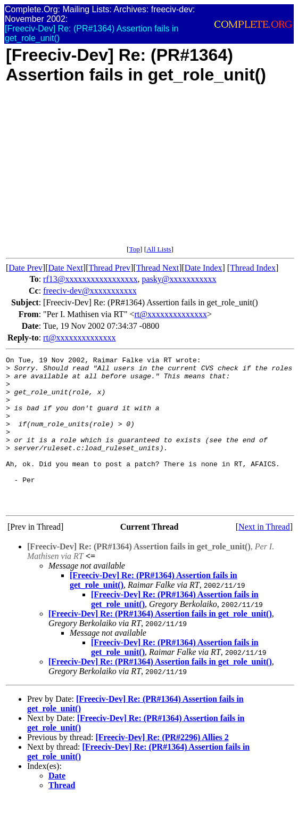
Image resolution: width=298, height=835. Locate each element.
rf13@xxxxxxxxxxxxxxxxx (90, 278)
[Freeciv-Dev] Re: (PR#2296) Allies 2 (161, 767)
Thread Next (157, 267)
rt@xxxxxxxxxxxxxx (170, 314)
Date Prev (26, 267)
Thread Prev (109, 267)
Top (134, 249)
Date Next (65, 267)
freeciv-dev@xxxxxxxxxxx (90, 290)
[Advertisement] (150, 170)
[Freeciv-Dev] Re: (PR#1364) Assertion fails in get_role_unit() (160, 643)
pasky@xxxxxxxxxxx (179, 278)
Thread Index (253, 267)
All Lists (158, 249)
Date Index (203, 267)
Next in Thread (264, 557)
